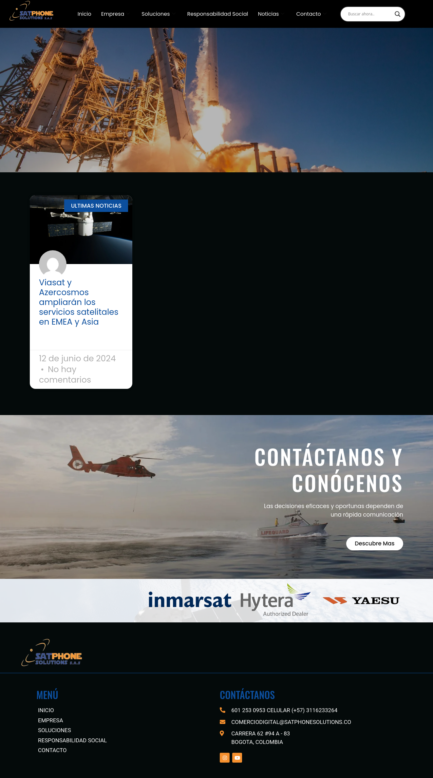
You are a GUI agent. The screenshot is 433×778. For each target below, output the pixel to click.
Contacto (311, 14)
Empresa (115, 14)
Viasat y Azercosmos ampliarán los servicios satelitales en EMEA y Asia (79, 302)
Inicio (84, 14)
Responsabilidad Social (217, 14)
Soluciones (158, 14)
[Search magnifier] (397, 14)
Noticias (271, 14)
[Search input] (369, 14)
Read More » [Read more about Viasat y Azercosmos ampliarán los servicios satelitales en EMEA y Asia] (57, 339)
